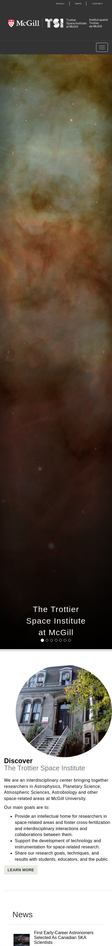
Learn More (21, 870)
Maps (78, 3)
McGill (60, 3)
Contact (97, 3)
